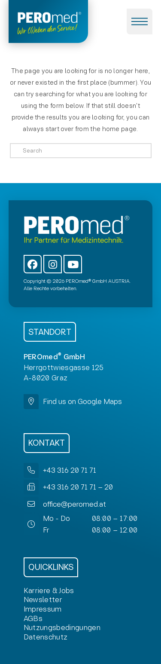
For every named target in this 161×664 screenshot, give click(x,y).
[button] (139, 21)
